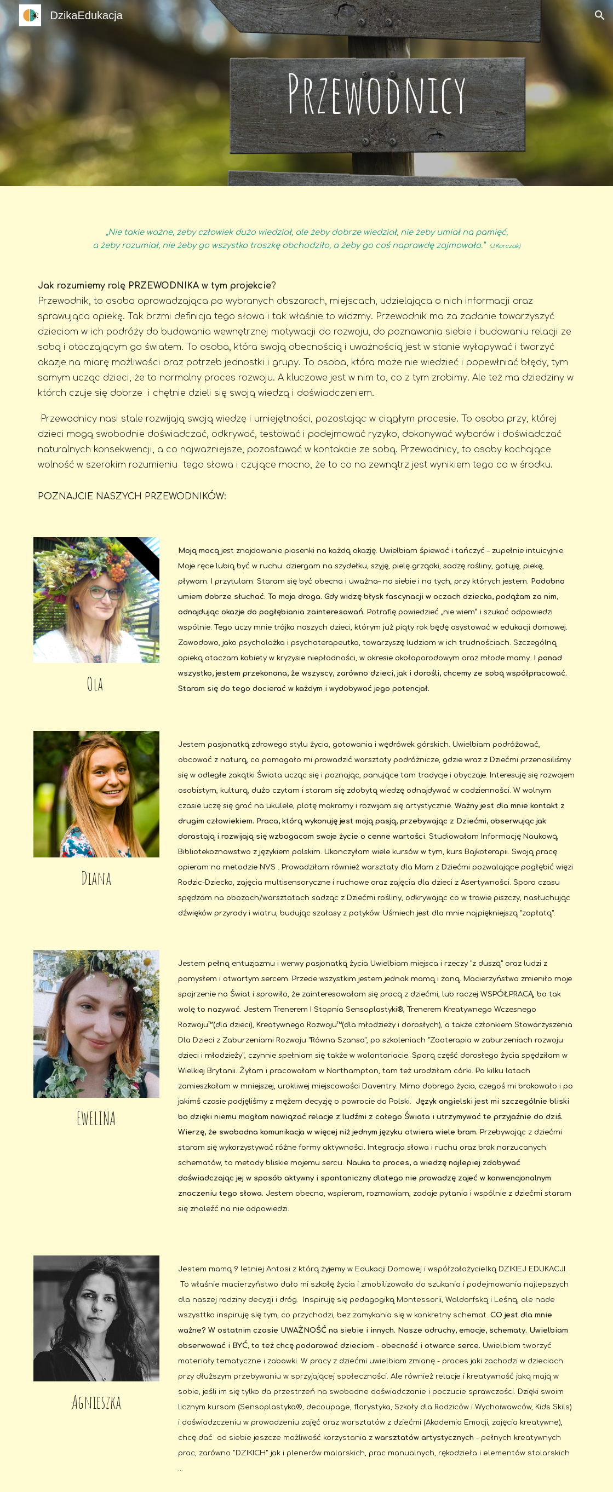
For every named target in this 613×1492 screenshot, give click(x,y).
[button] (600, 15)
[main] (377, 93)
